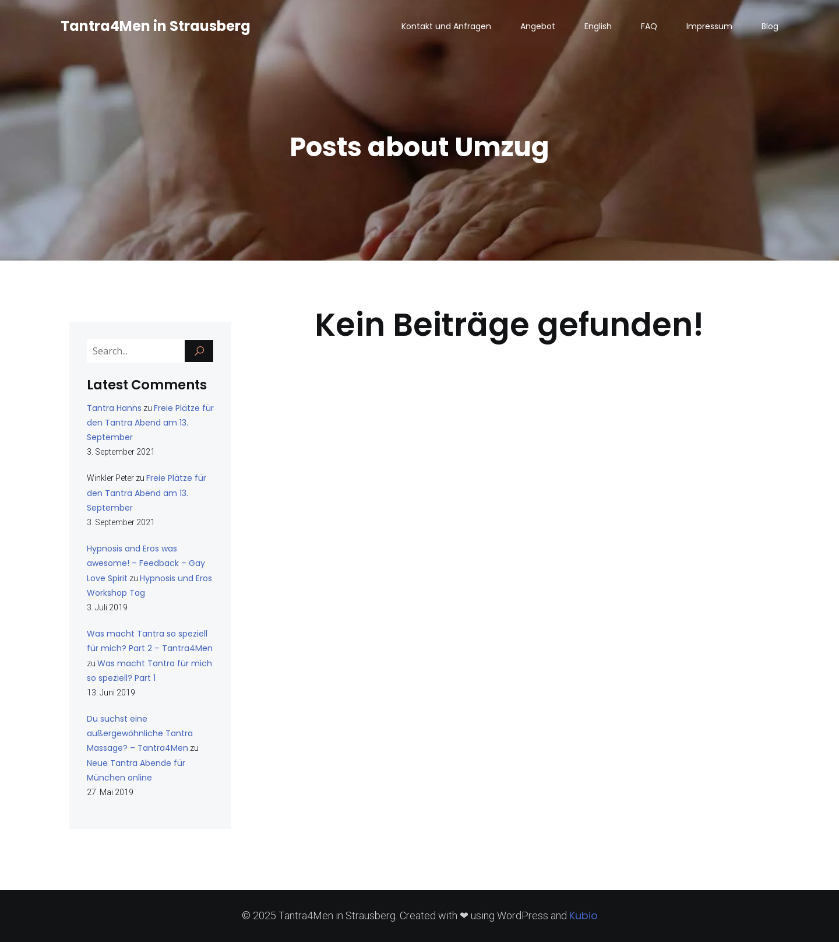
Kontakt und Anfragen (446, 26)
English (598, 26)
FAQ (649, 26)
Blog (770, 26)
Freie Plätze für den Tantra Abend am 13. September (150, 422)
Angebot (537, 26)
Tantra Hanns (114, 408)
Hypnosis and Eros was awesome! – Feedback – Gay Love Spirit (146, 563)
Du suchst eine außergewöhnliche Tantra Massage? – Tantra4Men (140, 733)
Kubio (583, 915)
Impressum (709, 26)
